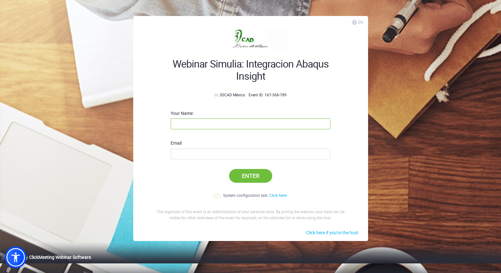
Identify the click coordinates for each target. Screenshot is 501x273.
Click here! (278, 195)
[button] (15, 257)
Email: (176, 143)
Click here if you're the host (332, 232)
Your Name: (182, 113)
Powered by (48, 257)
